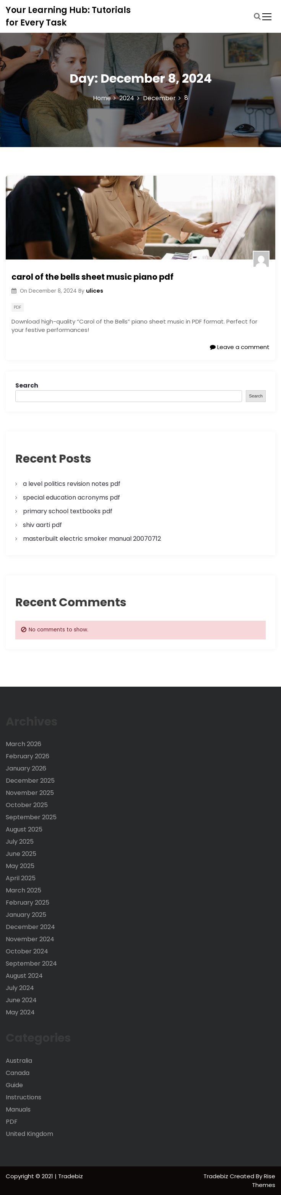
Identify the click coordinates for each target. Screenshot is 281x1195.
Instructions (23, 1097)
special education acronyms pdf (71, 497)
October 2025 (27, 805)
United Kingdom (29, 1133)
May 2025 (20, 866)
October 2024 (27, 951)
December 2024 (30, 927)
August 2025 (24, 829)
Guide (14, 1085)
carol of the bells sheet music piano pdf (92, 276)
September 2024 (31, 963)
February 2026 (27, 756)
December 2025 (30, 780)
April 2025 (21, 878)
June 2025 (21, 853)
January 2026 (26, 768)
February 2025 (27, 902)
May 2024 (20, 1012)
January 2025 (26, 914)
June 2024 (21, 1000)
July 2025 (20, 841)
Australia (19, 1060)
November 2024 (30, 939)
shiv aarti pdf (42, 525)
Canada (17, 1072)
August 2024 (24, 975)
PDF (17, 307)
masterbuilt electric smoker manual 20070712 (92, 538)
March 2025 (23, 890)
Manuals (18, 1109)
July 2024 (20, 988)
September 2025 (31, 817)
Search (26, 385)
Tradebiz (216, 1176)
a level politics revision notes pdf (71, 483)
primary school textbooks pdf (67, 511)
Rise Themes (263, 1180)
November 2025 (30, 792)
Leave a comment (240, 347)
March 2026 (23, 744)
